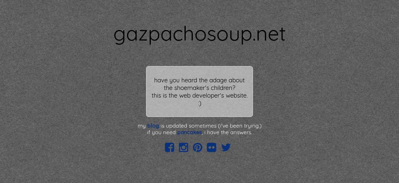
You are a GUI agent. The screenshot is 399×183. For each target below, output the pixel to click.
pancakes (189, 132)
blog (153, 125)
